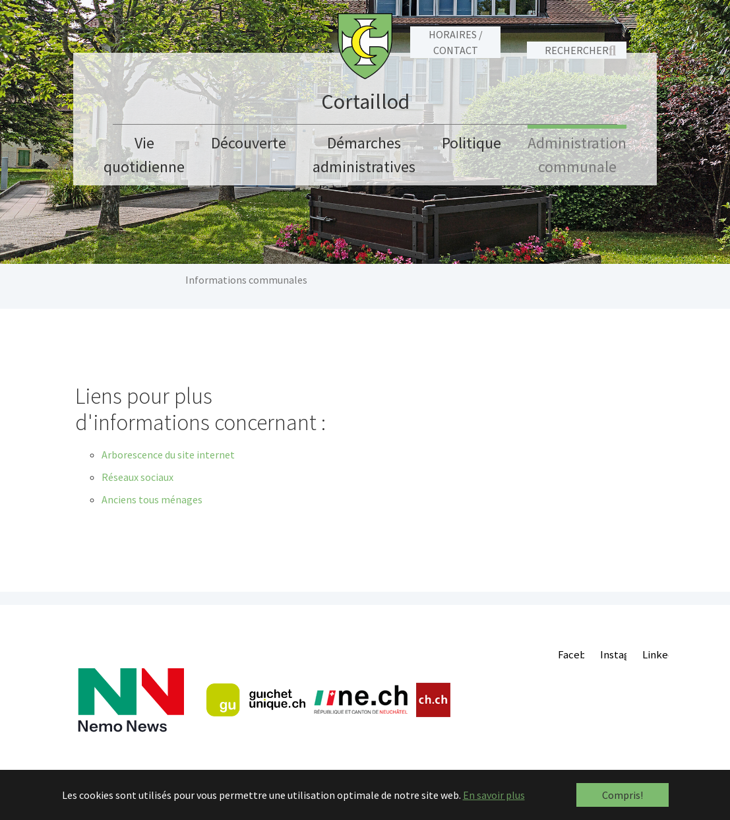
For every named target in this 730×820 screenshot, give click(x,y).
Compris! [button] (622, 795)
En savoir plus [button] (494, 795)
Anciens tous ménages (152, 499)
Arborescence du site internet (168, 454)
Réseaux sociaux (137, 477)
